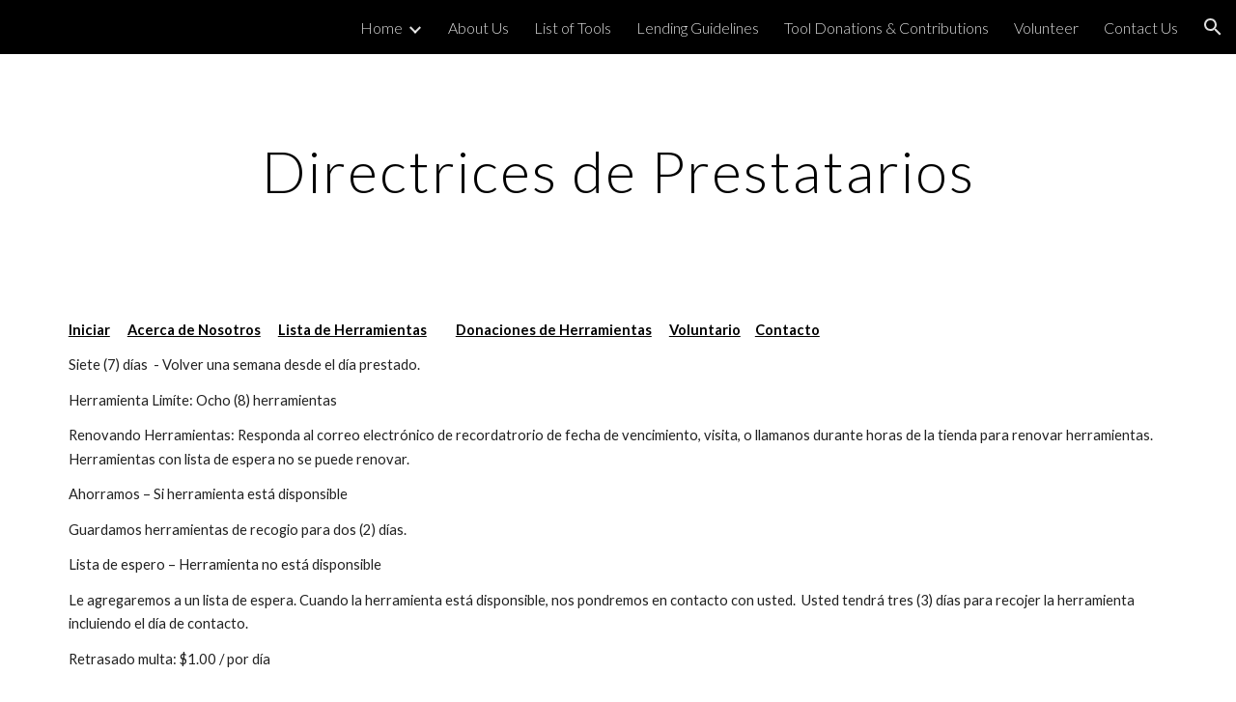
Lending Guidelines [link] (697, 27)
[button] (1213, 27)
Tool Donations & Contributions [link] (886, 27)
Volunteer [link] (1046, 27)
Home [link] (381, 27)
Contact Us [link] (1141, 27)
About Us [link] (478, 27)
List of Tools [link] (572, 27)
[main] (618, 171)
